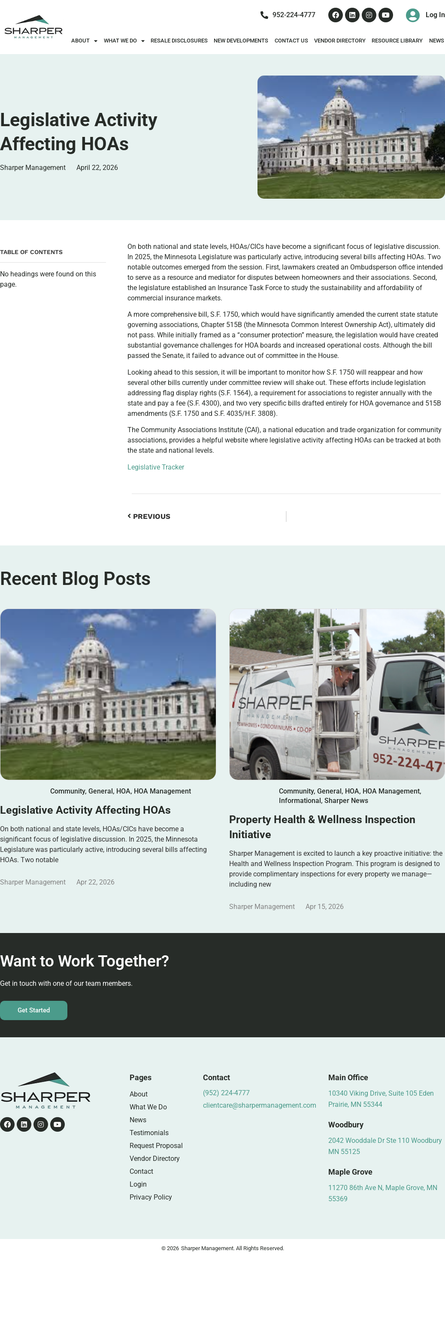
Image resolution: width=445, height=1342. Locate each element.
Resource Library (397, 40)
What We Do (124, 41)
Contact (141, 1171)
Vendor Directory (340, 40)
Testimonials (149, 1133)
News (138, 1120)
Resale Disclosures (179, 40)
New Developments (241, 40)
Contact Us (291, 40)
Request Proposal (156, 1146)
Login (138, 1184)
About (84, 41)
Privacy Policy (151, 1197)
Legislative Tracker (155, 467)
